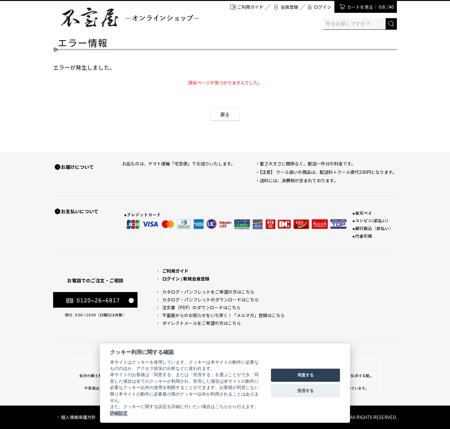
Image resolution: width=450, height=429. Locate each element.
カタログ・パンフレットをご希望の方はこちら (208, 292)
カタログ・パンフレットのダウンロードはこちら (210, 299)
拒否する (306, 390)
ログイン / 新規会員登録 (185, 278)
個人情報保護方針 (78, 417)
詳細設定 (119, 413)
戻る (225, 114)
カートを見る (370, 7)
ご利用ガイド (250, 7)
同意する (306, 375)
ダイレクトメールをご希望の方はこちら (201, 323)
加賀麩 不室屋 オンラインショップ (129, 17)
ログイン (322, 7)
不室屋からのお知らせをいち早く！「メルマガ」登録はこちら (223, 315)
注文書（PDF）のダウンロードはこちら (201, 307)
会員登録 (289, 7)
